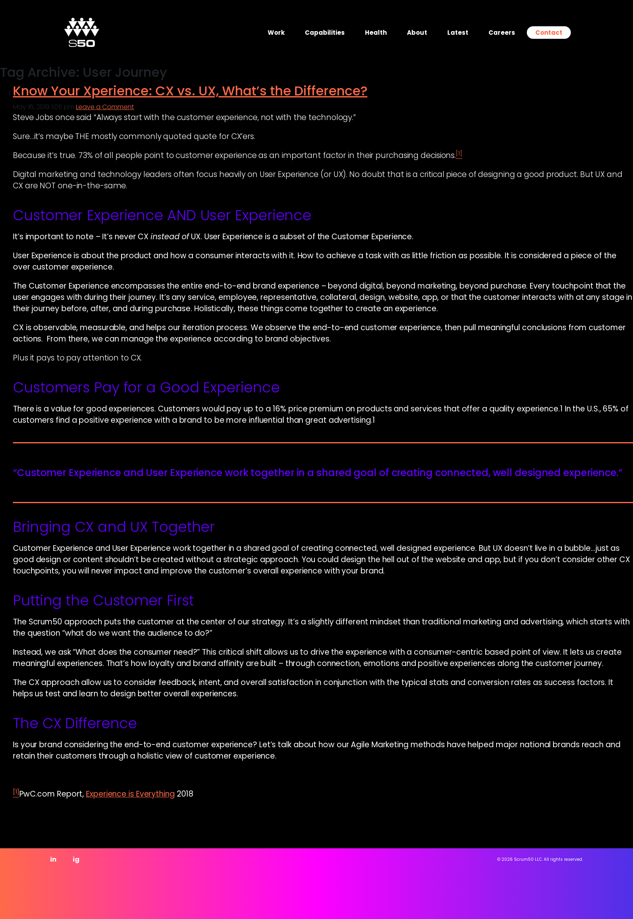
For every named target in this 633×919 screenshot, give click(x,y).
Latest (457, 32)
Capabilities (325, 32)
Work (276, 32)
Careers (501, 32)
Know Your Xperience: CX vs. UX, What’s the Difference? (190, 91)
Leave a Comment (105, 107)
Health (376, 32)
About (417, 32)
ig (76, 859)
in (53, 859)
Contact (548, 32)
